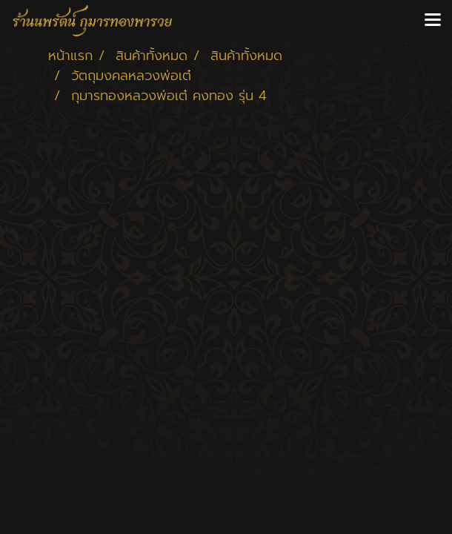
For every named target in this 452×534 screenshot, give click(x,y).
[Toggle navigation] (432, 20)
